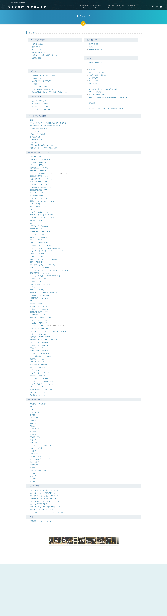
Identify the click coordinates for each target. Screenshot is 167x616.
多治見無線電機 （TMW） (39, 181)
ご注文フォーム (37, 84)
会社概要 (92, 103)
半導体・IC (34, 465)
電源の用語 (34, 142)
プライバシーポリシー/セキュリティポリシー (104, 89)
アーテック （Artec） (38, 387)
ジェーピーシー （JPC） (39, 320)
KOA (31, 301)
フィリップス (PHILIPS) (39, 328)
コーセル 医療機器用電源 (38, 504)
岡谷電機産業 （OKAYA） (39, 168)
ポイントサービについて (97, 72)
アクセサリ (34, 478)
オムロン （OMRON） (38, 162)
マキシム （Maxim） (37, 254)
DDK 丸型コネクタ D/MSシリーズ (41, 509)
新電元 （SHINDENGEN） (39, 242)
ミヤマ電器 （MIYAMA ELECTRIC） (43, 218)
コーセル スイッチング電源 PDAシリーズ (44, 493)
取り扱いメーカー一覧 (37, 395)
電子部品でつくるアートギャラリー (42, 521)
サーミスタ (34, 442)
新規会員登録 (93, 44)
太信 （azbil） (35, 370)
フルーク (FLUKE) (37, 362)
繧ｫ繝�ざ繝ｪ (108, 3)
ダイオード (34, 409)
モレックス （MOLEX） (39, 198)
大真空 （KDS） (36, 281)
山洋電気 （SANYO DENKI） (40, 337)
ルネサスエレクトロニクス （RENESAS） (45, 259)
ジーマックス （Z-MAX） (39, 342)
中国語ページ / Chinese (40, 103)
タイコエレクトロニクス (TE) (40, 187)
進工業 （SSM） (36, 303)
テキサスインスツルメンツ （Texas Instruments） (47, 251)
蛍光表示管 (34, 434)
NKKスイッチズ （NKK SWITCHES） (43, 215)
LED (31, 406)
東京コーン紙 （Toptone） (39, 345)
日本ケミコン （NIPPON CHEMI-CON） (44, 292)
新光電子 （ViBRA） (37, 359)
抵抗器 (32, 415)
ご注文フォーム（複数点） (41, 86)
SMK (32, 209)
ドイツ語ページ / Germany (41, 109)
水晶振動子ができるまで (38, 128)
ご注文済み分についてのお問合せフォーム (46, 89)
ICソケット (34, 423)
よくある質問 (93, 81)
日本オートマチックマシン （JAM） (43, 201)
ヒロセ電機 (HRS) (36, 195)
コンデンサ (34, 417)
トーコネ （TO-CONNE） (39, 184)
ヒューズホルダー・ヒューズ (40, 459)
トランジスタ (34, 412)
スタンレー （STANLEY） (39, 237)
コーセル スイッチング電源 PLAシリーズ (44, 496)
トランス (33, 451)
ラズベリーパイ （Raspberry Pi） (42, 381)
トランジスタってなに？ (38, 131)
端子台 (32, 426)
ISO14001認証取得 (95, 92)
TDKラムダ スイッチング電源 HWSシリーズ (45, 507)
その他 (32, 481)
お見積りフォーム (38, 78)
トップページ (34, 32)
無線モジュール (35, 456)
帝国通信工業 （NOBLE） (39, 306)
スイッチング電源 (36, 448)
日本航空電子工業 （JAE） (39, 176)
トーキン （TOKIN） (37, 326)
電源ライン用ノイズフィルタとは (41, 145)
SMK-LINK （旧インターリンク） (42, 392)
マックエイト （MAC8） (39, 348)
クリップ (33, 476)
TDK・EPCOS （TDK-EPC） (40, 284)
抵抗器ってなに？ (36, 137)
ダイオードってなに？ (37, 134)
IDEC (32, 223)
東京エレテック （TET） (39, 206)
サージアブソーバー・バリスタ (40, 445)
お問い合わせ (93, 83)
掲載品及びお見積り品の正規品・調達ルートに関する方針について (111, 97)
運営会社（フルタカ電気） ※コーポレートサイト (106, 108)
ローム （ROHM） (37, 240)
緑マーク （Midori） (37, 220)
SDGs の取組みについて (97, 94)
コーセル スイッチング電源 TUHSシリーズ (44, 501)
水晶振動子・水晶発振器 (38, 404)
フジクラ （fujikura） (38, 173)
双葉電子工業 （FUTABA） (40, 273)
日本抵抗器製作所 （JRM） (40, 312)
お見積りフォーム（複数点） (42, 81)
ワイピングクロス (36, 437)
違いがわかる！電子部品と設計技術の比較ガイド (46, 126)
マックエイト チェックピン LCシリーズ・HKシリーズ (48, 512)
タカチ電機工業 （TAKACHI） (41, 356)
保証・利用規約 (37, 49)
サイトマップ (93, 78)
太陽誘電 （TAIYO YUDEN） (40, 295)
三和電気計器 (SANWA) (38, 364)
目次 (31, 120)
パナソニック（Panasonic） (39, 226)
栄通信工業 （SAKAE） (38, 315)
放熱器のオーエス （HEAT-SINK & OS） (44, 339)
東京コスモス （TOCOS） (39, 309)
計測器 (32, 467)
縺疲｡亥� (84, 5)
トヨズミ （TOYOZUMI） (39, 323)
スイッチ (33, 440)
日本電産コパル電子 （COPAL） (41, 317)
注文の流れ (36, 47)
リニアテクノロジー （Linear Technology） (45, 248)
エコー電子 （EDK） (37, 234)
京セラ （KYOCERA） (38, 278)
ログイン (92, 47)
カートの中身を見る (95, 49)
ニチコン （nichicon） (38, 287)
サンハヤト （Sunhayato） (40, 353)
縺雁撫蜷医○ (130, 3)
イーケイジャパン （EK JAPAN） (42, 389)
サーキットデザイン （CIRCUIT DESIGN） (45, 276)
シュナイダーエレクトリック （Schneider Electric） (48, 331)
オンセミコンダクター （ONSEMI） (43, 265)
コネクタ (33, 420)
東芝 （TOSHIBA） (37, 262)
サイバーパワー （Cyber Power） (42, 373)
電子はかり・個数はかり (38, 470)
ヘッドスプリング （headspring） (42, 384)
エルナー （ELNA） (37, 290)
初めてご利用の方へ (95, 62)
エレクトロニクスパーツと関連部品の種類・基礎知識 (48, 123)
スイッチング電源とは (37, 139)
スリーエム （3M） (37, 193)
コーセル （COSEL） (38, 157)
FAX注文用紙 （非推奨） (98, 75)
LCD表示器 (34, 431)
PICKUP (120, 5)
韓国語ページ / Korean (40, 106)
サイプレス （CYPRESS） (40, 267)
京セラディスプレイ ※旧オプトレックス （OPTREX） (49, 270)
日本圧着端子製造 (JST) (38, 190)
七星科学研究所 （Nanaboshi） (41, 179)
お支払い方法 (36, 58)
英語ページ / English (39, 101)
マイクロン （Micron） (38, 256)
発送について (93, 69)
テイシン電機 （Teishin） (39, 351)
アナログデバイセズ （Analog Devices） (44, 245)
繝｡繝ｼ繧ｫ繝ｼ (95, 3)
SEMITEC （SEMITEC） (39, 170)
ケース (32, 473)
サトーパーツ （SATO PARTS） (41, 231)
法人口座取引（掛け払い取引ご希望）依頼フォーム (49, 92)
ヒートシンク (34, 462)
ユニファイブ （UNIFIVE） (40, 378)
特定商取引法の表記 (39, 52)
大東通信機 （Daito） (38, 229)
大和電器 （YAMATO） (38, 375)
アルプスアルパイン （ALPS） (41, 212)
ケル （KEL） (35, 204)
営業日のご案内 (37, 44)
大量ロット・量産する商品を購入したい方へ (47, 55)
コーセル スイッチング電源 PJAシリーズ (44, 498)
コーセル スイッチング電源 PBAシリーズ (44, 490)
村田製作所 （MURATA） (39, 298)
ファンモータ (34, 454)
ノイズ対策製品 (35, 429)
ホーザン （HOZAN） (38, 367)
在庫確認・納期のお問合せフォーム (44, 75)
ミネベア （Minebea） (38, 334)
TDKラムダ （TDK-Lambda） (40, 159)
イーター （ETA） (37, 165)
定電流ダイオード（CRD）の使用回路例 (43, 148)
